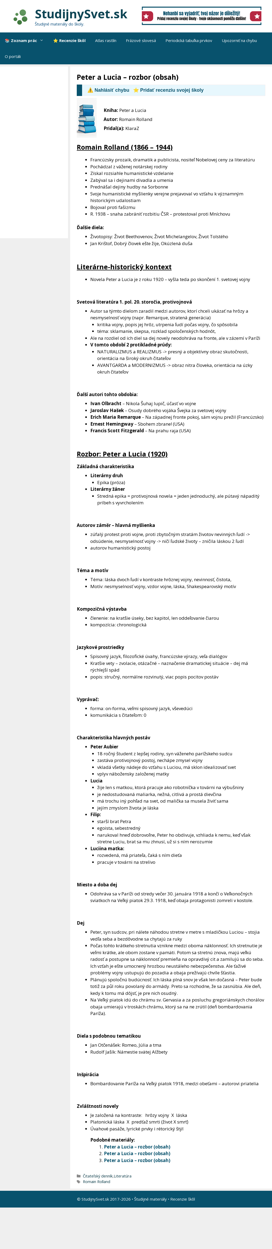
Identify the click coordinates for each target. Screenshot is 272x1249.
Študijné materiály (150, 1199)
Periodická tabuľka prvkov (188, 40)
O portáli (13, 56)
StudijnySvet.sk (81, 14)
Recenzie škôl (182, 1199)
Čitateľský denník (98, 1176)
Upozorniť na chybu (239, 40)
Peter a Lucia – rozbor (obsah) (137, 1147)
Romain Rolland (96, 1181)
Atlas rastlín (105, 40)
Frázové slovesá (141, 40)
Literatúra (122, 1176)
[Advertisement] (35, 152)
